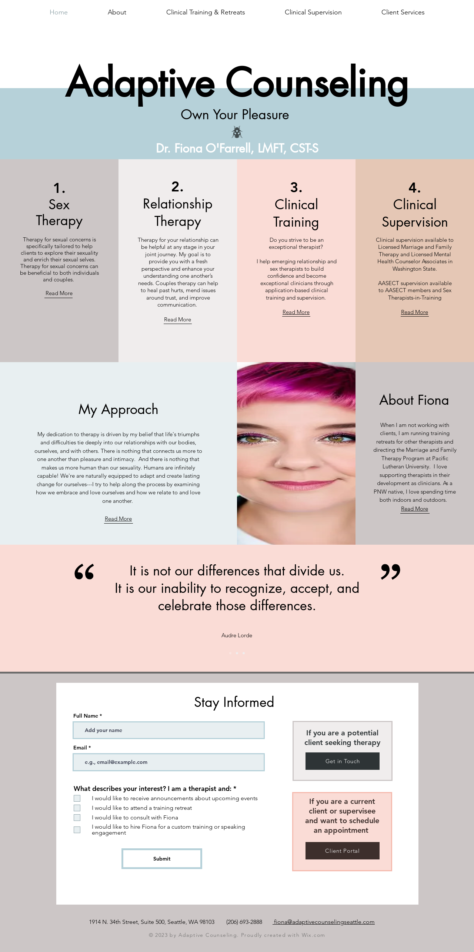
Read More (59, 293)
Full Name (85, 715)
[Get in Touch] (343, 761)
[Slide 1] (237, 653)
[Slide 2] (230, 653)
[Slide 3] (244, 653)
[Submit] (161, 858)
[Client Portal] (343, 850)
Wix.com (314, 935)
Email (80, 747)
